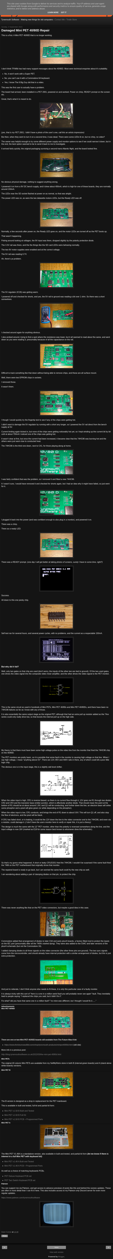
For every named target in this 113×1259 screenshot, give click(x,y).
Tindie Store (71, 20)
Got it (63, 12)
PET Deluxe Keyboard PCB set (18, 1176)
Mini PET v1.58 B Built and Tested (19, 1111)
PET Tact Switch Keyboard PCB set (19, 1180)
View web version (56, 1252)
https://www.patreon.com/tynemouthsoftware (20, 1198)
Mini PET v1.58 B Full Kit (15, 1115)
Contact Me (60, 20)
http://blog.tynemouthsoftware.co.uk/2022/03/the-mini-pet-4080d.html (31, 1054)
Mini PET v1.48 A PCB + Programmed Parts (23, 1166)
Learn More (53, 12)
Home (56, 1247)
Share (5, 1236)
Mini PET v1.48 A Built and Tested (19, 1161)
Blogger (61, 1257)
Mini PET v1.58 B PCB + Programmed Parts (23, 1119)
